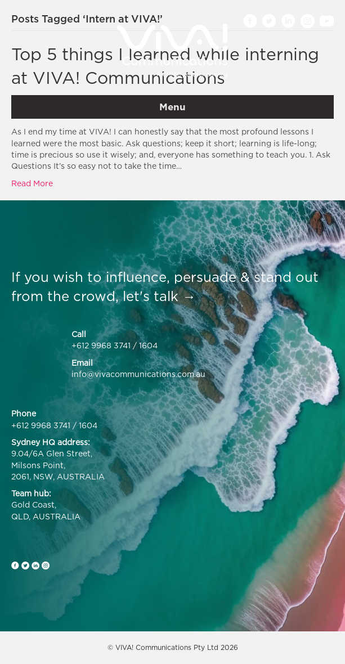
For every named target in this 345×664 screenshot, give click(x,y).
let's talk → (159, 296)
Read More (32, 183)
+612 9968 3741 (101, 345)
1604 (148, 345)
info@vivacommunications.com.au (138, 374)
